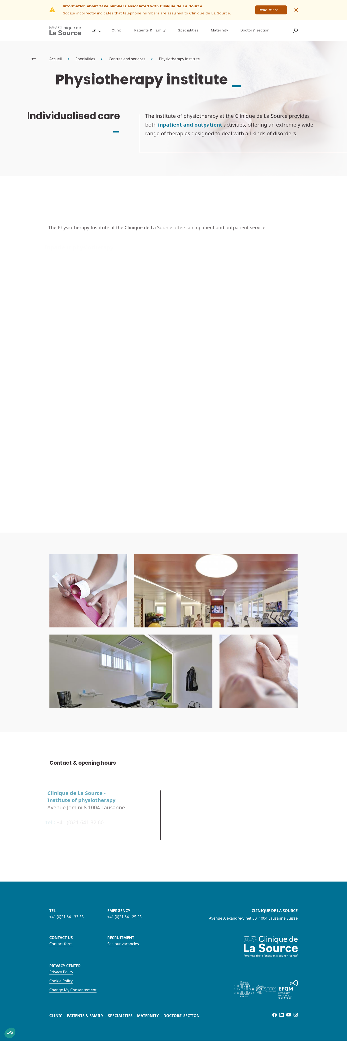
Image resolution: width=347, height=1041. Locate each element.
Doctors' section (254, 30)
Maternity (219, 30)
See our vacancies (123, 943)
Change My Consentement (73, 989)
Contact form (61, 943)
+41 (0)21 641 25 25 (124, 916)
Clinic (117, 30)
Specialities (188, 30)
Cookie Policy (61, 981)
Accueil (55, 59)
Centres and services (127, 59)
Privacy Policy (61, 972)
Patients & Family (150, 30)
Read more (271, 10)
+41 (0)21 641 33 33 (66, 916)
